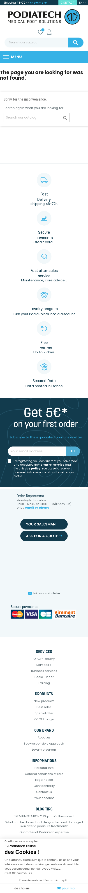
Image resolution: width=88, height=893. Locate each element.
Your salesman (43, 524)
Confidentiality (44, 786)
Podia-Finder (44, 677)
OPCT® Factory (44, 659)
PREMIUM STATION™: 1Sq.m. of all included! (44, 816)
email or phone (37, 507)
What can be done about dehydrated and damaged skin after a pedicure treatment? (44, 824)
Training (44, 683)
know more (38, 2)
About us (44, 737)
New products (44, 701)
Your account (44, 798)
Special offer (44, 713)
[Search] (44, 42)
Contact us (44, 792)
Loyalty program (44, 749)
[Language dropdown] (82, 2)
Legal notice (44, 780)
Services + (44, 665)
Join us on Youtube (44, 593)
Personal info (44, 768)
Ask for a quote (44, 535)
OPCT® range (44, 719)
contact (68, 2)
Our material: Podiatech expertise (44, 832)
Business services (44, 671)
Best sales (44, 707)
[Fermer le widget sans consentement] (21, 841)
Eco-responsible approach (44, 743)
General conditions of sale (44, 774)
